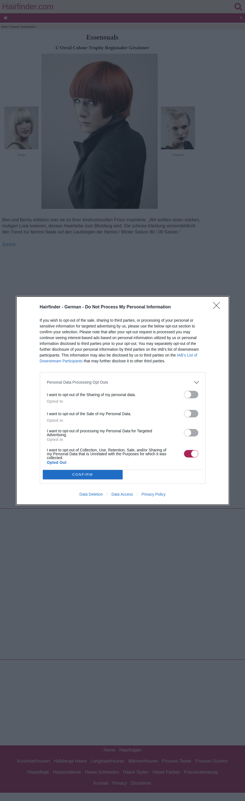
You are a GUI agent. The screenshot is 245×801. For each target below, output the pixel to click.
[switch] (191, 394)
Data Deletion (91, 494)
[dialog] (122, 401)
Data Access (122, 494)
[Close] (218, 307)
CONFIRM (82, 474)
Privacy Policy (153, 494)
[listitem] (122, 382)
